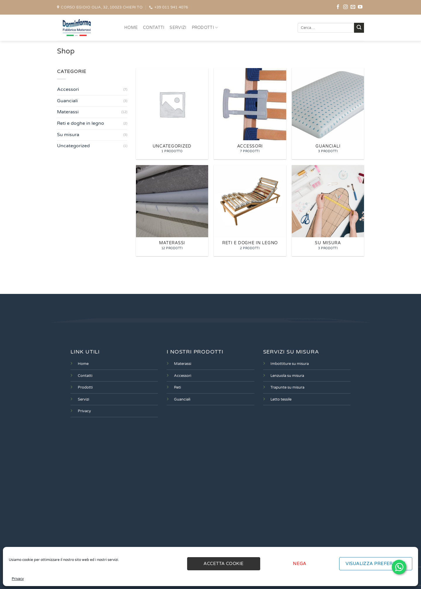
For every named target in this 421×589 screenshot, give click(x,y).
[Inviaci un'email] (353, 7)
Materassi (68, 112)
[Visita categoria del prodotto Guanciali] (328, 113)
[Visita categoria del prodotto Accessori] (250, 113)
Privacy (18, 579)
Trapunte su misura (287, 387)
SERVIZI (178, 27)
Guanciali (67, 101)
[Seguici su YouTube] (360, 7)
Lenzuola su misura (287, 375)
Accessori (68, 89)
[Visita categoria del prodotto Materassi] (172, 210)
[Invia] (359, 28)
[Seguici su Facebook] (338, 7)
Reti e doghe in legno (80, 123)
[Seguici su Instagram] (345, 7)
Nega (299, 563)
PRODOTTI (205, 27)
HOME (131, 27)
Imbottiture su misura (289, 363)
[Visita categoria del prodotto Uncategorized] (172, 113)
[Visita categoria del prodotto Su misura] (328, 210)
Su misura (68, 135)
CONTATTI (153, 27)
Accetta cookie (223, 563)
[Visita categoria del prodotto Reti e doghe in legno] (250, 210)
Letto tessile (280, 399)
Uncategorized (73, 146)
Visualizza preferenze (376, 563)
